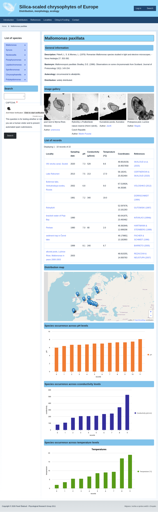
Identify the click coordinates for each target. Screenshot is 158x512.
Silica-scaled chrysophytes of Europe (58, 6)
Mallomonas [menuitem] (15, 46)
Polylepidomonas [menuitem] (15, 80)
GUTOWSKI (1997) (142, 208)
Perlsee (49, 228)
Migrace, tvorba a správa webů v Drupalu (140, 506)
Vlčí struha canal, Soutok (57, 164)
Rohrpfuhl (50, 208)
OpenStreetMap (140, 320)
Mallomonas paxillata (64, 38)
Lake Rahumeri (52, 174)
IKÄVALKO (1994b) (142, 218)
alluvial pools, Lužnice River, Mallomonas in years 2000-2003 (55, 256)
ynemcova (55, 130)
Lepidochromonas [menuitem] (15, 65)
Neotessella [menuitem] (15, 55)
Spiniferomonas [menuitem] (15, 70)
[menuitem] (139, 8)
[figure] (99, 355)
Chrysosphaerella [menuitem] (15, 75)
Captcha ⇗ (38, 116)
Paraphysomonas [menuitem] (15, 60)
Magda (137, 126)
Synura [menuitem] (15, 50)
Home (4, 26)
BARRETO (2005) (142, 246)
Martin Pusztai (85, 134)
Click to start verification (34, 113)
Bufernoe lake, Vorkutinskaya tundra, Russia (55, 186)
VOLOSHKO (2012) (142, 186)
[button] (97, 291)
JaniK (109, 126)
